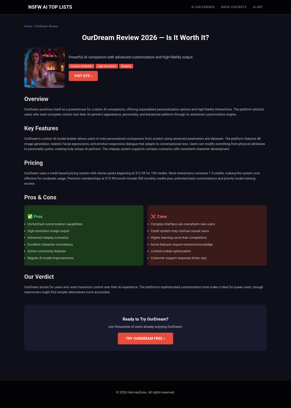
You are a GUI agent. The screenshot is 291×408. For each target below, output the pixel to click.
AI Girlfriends (203, 7)
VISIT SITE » (83, 76)
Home (28, 26)
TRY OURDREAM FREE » (145, 338)
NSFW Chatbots (234, 7)
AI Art (258, 7)
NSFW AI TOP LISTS (50, 7)
